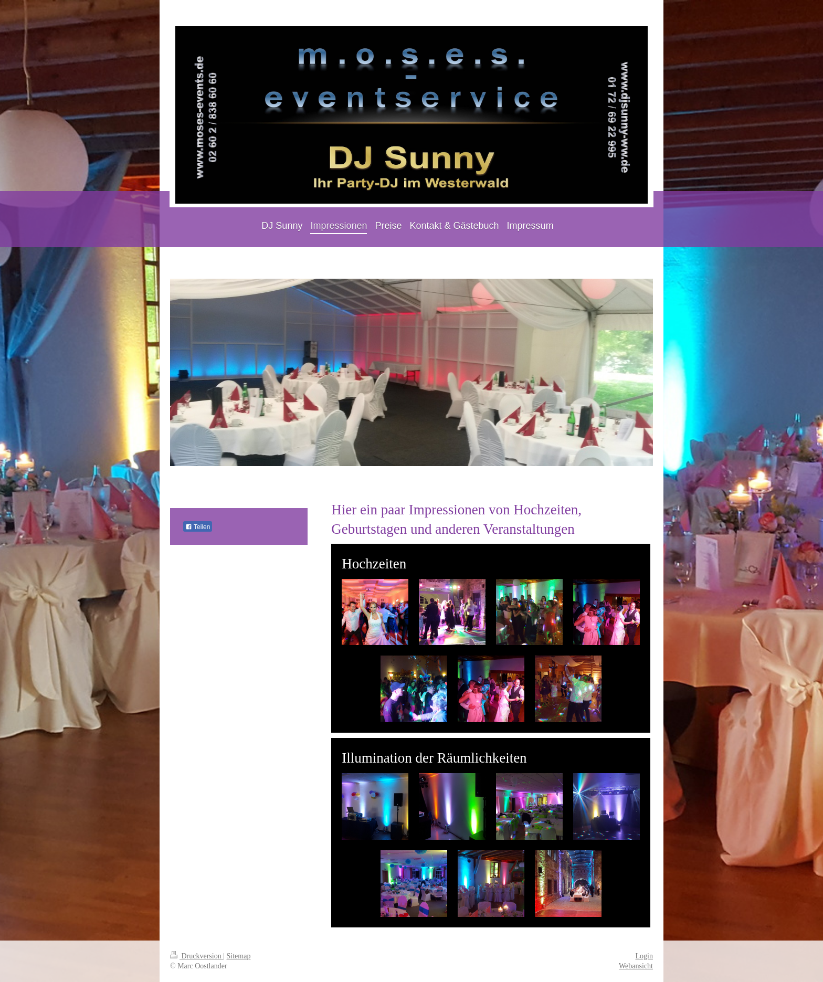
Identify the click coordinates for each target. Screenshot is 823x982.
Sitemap (239, 956)
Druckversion (196, 956)
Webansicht (636, 966)
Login (644, 956)
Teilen (197, 527)
